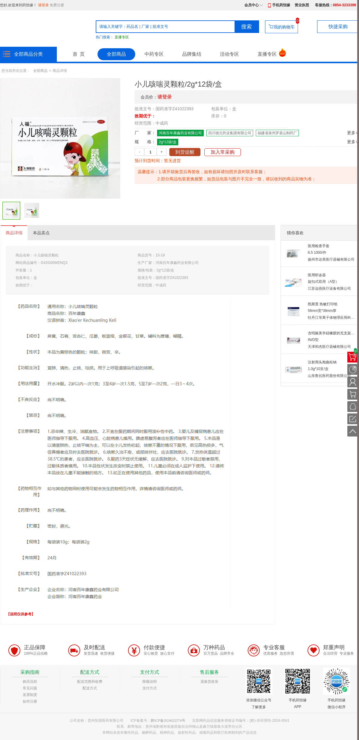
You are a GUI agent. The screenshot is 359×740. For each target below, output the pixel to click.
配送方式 (90, 688)
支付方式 (149, 688)
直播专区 (122, 37)
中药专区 (154, 54)
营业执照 (302, 5)
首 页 (79, 54)
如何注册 (30, 701)
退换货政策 (209, 681)
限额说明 (149, 681)
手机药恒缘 (281, 5)
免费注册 (57, 5)
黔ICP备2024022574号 (168, 720)
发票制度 (30, 695)
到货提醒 (184, 152)
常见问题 (30, 688)
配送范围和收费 (89, 681)
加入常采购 (223, 152)
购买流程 (30, 681)
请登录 (43, 5)
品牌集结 (191, 54)
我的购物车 (284, 27)
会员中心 (251, 5)
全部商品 (116, 54)
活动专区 (229, 54)
